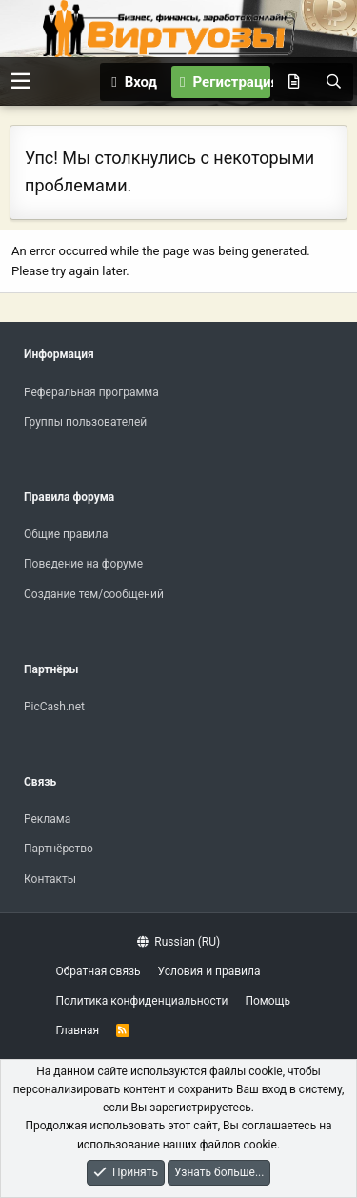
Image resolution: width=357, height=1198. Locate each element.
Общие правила (66, 534)
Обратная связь (98, 971)
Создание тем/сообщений (94, 594)
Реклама (47, 819)
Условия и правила (209, 971)
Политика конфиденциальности (142, 1001)
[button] (20, 81)
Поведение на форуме (83, 563)
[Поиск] (333, 82)
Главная (78, 1030)
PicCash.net (54, 706)
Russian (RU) (178, 941)
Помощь (267, 1001)
